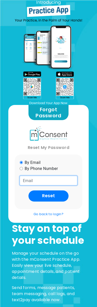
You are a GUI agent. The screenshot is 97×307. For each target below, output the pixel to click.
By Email (33, 162)
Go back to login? (48, 214)
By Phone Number (41, 168)
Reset (48, 196)
